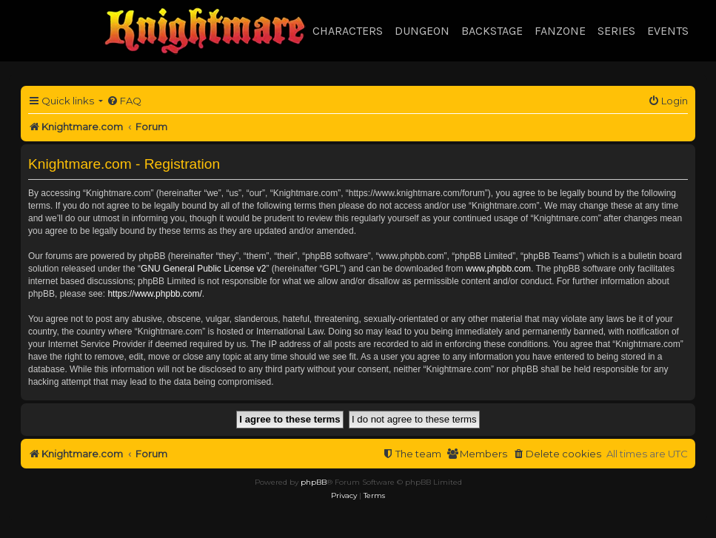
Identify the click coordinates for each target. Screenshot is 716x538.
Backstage (492, 31)
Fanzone (560, 31)
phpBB (314, 482)
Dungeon (422, 31)
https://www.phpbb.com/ (154, 294)
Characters (347, 31)
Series (616, 31)
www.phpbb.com (498, 268)
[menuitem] (124, 101)
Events (668, 31)
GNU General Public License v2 (203, 268)
